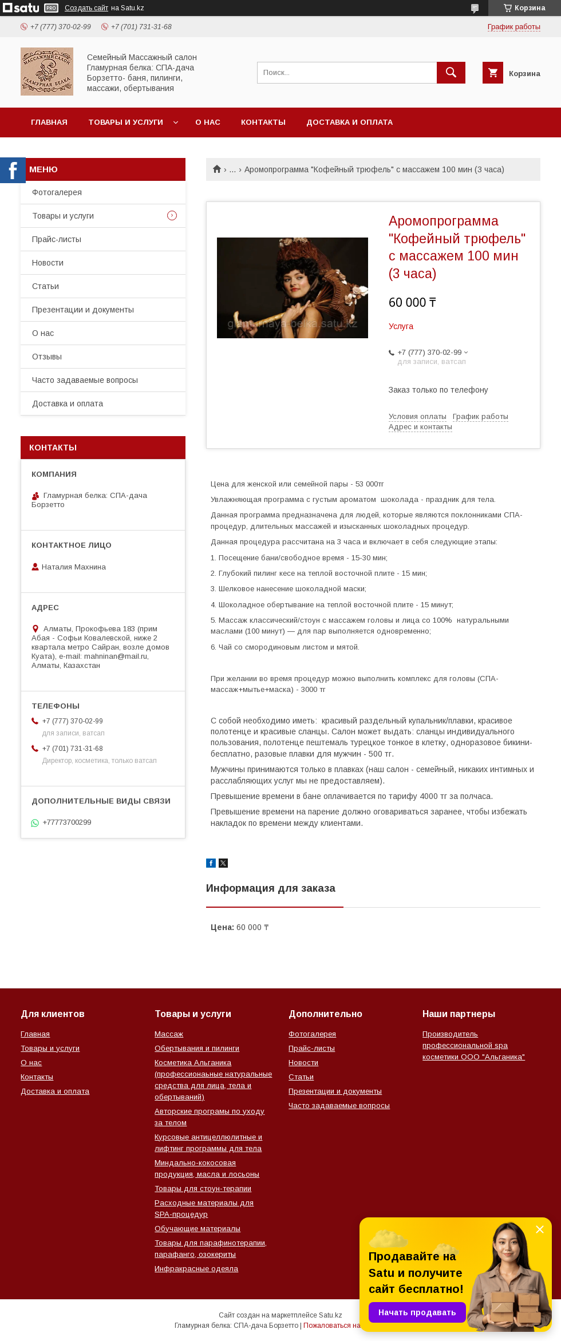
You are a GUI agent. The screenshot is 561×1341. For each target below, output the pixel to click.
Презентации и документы (83, 309)
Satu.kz (330, 1315)
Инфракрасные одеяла (196, 1268)
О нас (207, 122)
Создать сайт (86, 8)
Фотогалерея (57, 192)
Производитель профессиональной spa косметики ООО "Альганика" (473, 1045)
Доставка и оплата (349, 122)
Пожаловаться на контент (345, 1326)
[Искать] (451, 73)
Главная (49, 122)
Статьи (45, 286)
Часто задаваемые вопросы (85, 380)
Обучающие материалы (197, 1228)
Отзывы (47, 356)
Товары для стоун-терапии (203, 1188)
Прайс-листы (56, 239)
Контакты (263, 122)
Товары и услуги (125, 122)
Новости (48, 262)
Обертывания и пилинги (197, 1048)
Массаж (169, 1034)
